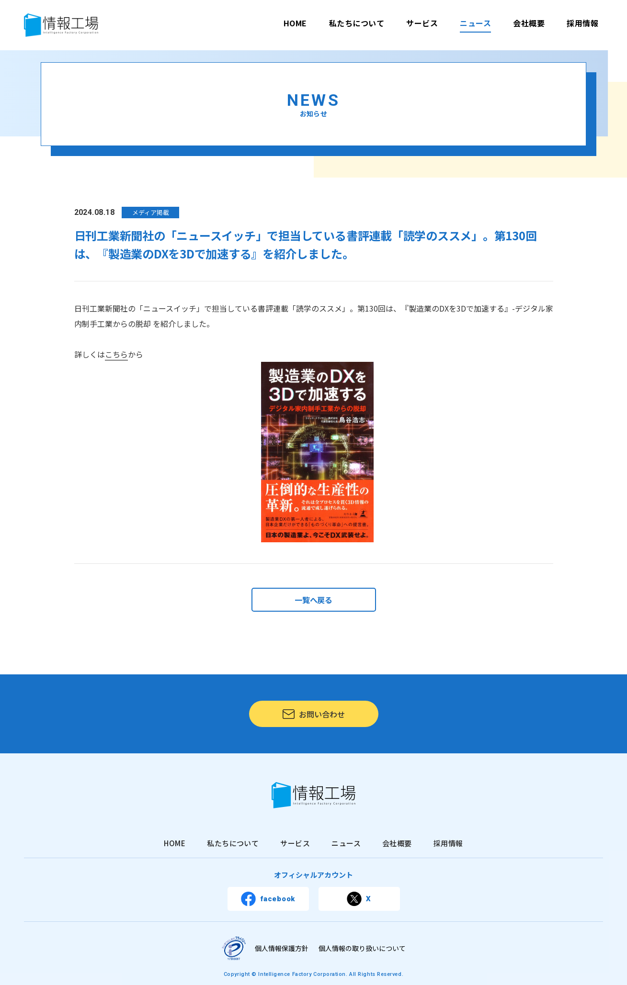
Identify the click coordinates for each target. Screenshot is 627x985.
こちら (116, 354)
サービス (422, 23)
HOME (295, 23)
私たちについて (356, 23)
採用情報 (582, 23)
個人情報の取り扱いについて (362, 948)
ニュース (475, 23)
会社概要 (529, 23)
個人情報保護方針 (281, 948)
